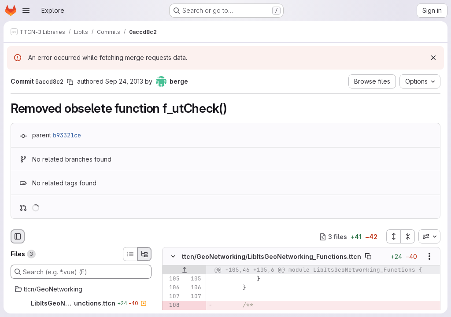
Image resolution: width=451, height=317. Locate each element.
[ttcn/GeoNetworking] (81, 289)
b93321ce (67, 135)
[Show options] (429, 256)
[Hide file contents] (173, 256)
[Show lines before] (184, 270)
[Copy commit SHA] (70, 82)
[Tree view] (144, 254)
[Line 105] (172, 279)
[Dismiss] (433, 57)
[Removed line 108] (172, 305)
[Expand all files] (393, 236)
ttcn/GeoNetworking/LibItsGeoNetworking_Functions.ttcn (271, 256)
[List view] (130, 254)
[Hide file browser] (18, 236)
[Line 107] (172, 296)
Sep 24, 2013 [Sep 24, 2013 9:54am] (124, 81)
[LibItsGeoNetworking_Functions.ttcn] (81, 303)
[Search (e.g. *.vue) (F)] (81, 272)
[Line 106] (172, 288)
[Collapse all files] (408, 236)
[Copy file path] (368, 256)
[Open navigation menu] (26, 11)
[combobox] (429, 236)
